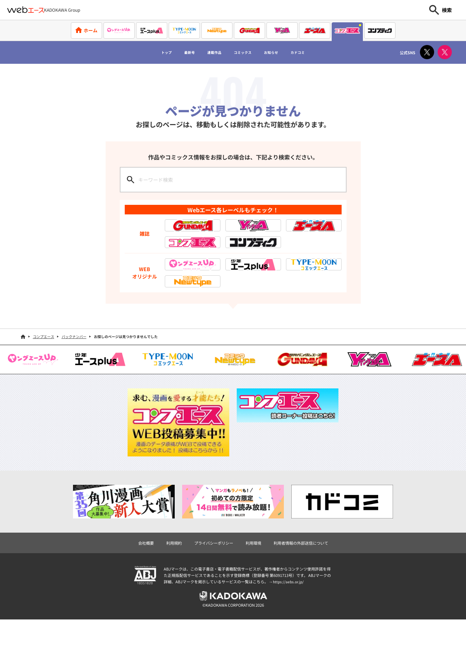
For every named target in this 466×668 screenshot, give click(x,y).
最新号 (174, 52)
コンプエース (43, 383)
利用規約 (169, 590)
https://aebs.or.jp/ (289, 630)
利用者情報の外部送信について (305, 590)
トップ (145, 52)
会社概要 (140, 590)
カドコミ (318, 52)
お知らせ (282, 52)
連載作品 (207, 52)
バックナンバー (74, 383)
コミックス (245, 52)
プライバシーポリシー (212, 590)
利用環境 (254, 590)
